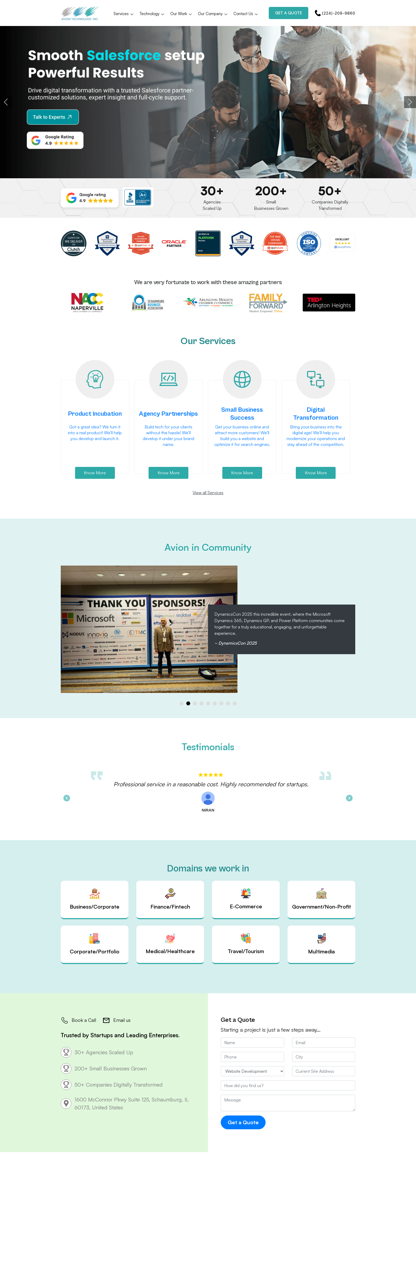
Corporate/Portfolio (94, 944)
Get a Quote (288, 12)
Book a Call (78, 1020)
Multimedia (321, 944)
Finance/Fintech (170, 899)
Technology (152, 13)
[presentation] (6, 102)
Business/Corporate (94, 899)
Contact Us (245, 13)
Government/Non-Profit (321, 899)
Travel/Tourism (246, 943)
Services (124, 13)
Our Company (213, 13)
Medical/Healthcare (170, 943)
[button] (90, 197)
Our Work (181, 13)
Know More (95, 472)
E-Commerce (246, 899)
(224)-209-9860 (335, 13)
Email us (116, 1020)
